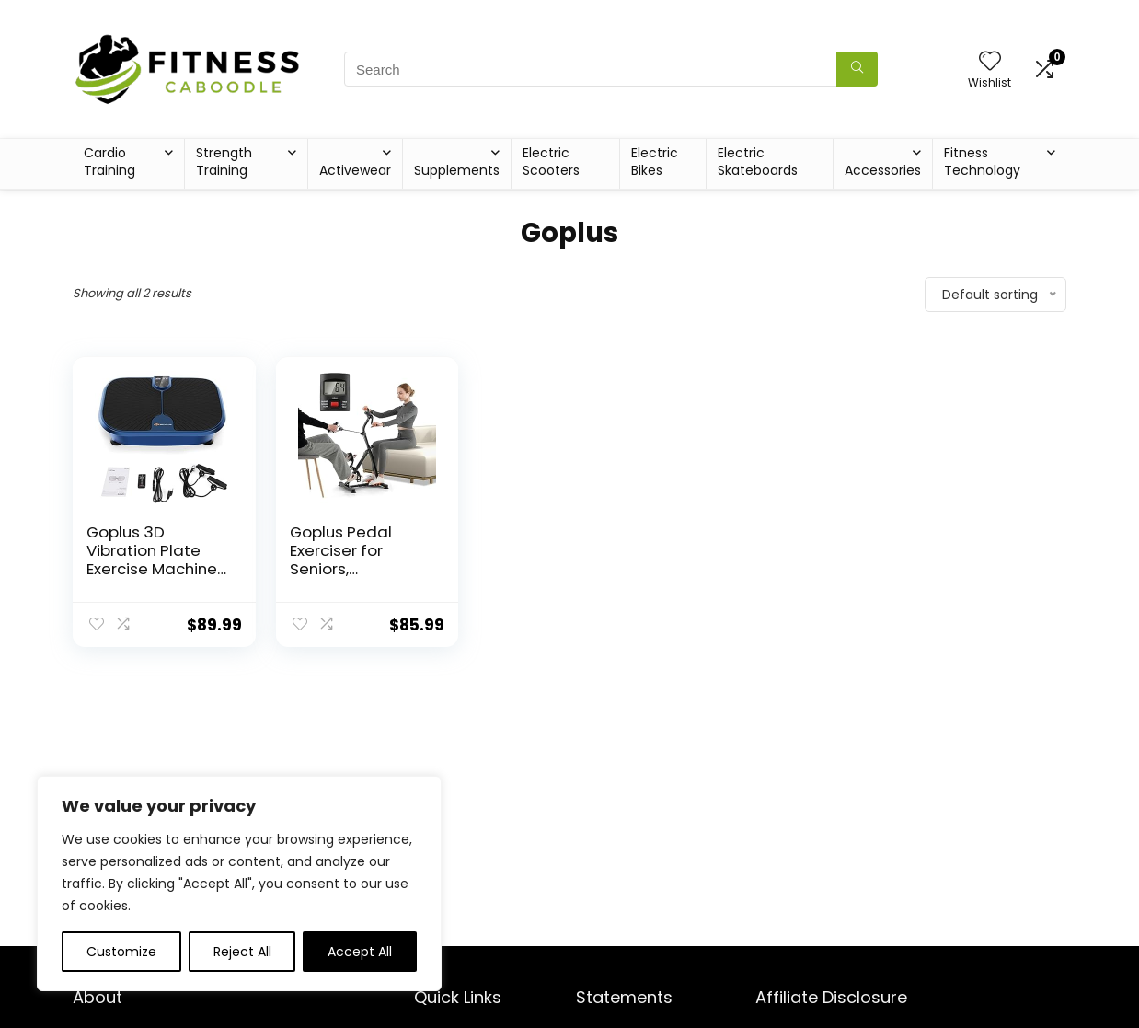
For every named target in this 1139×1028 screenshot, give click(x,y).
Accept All (360, 951)
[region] (239, 883)
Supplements (457, 170)
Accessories (883, 170)
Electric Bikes (654, 161)
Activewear (355, 170)
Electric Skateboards (758, 161)
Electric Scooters (551, 161)
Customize (121, 951)
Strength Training (224, 161)
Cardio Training (109, 161)
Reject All (242, 951)
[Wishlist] (990, 62)
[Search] (857, 69)
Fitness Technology (982, 161)
